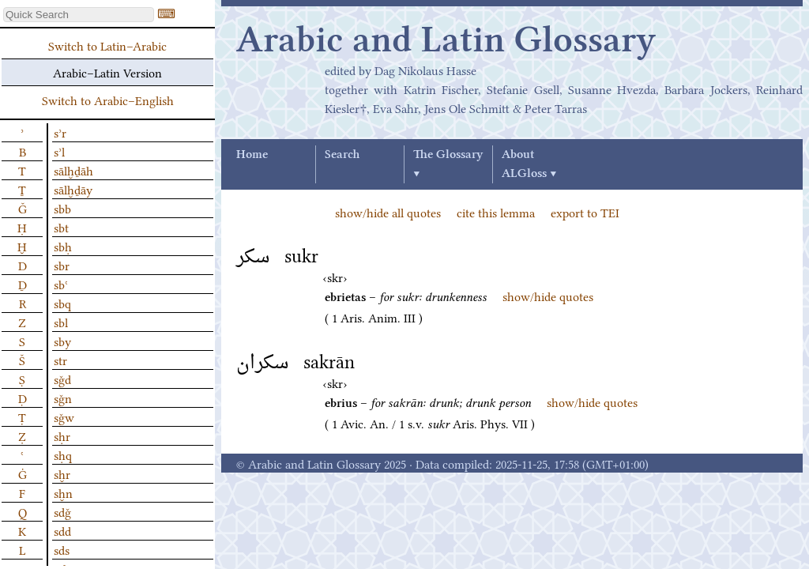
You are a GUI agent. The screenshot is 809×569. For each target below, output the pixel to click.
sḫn (63, 492)
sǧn (63, 397)
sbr (62, 264)
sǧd (62, 378)
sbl (61, 321)
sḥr (62, 435)
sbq (62, 302)
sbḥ (63, 245)
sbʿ (61, 283)
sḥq (63, 454)
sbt (61, 227)
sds (62, 549)
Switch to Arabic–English (108, 99)
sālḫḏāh (73, 170)
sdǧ (62, 511)
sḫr (62, 473)
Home (252, 155)
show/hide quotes (547, 295)
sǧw (64, 416)
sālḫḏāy (73, 189)
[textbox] (78, 14)
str (60, 359)
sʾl (59, 151)
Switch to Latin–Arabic (107, 45)
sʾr (60, 132)
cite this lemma (496, 211)
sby (62, 340)
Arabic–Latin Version (107, 72)
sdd (62, 530)
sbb (62, 208)
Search (342, 155)
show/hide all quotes (388, 211)
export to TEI (585, 211)
